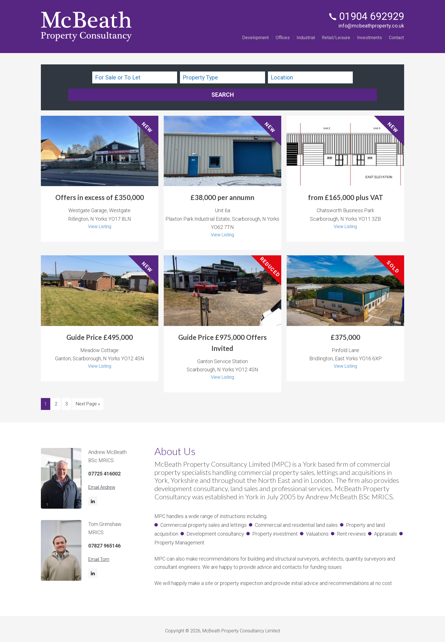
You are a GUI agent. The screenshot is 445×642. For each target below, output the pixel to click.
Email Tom (99, 541)
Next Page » (88, 386)
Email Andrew (103, 468)
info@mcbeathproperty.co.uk (371, 26)
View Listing (99, 208)
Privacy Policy (232, 627)
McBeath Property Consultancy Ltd (86, 26)
